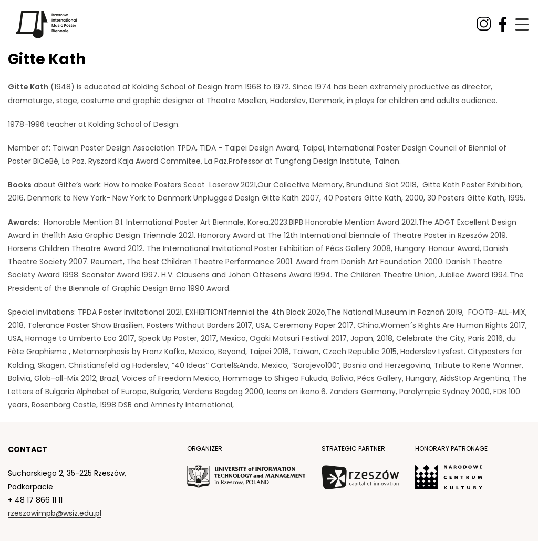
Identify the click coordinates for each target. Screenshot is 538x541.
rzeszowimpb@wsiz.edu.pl (54, 513)
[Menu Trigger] (522, 24)
